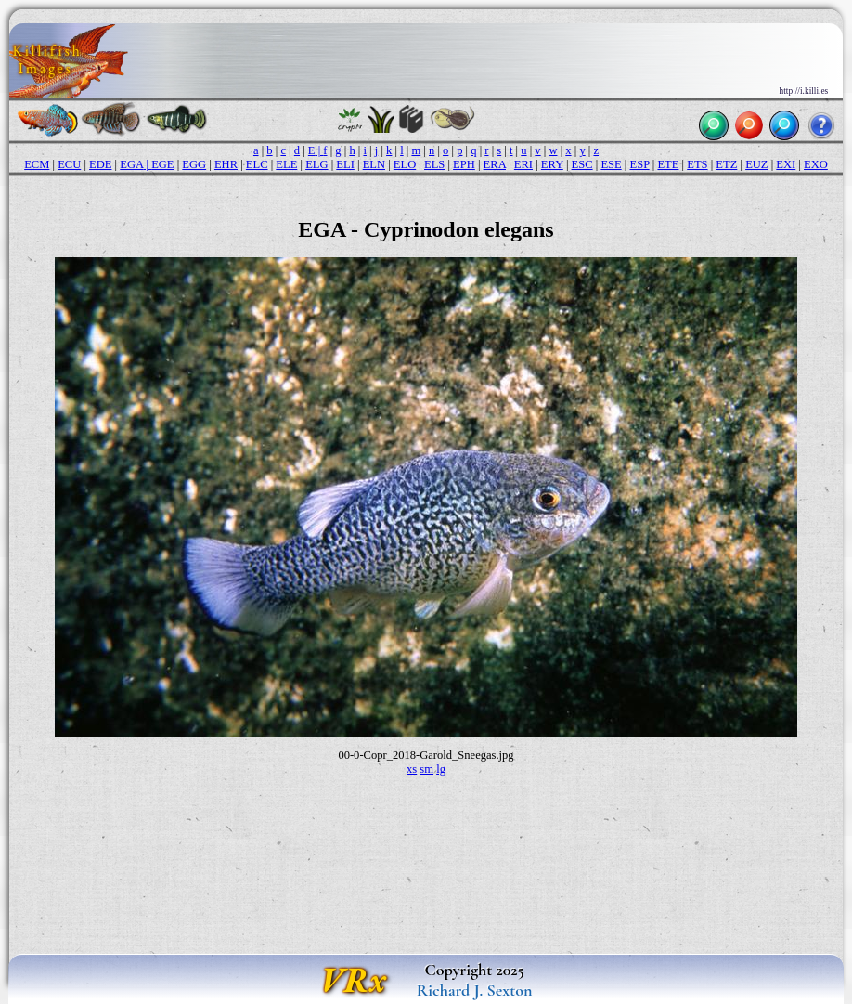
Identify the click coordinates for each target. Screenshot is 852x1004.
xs (412, 769)
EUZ (756, 164)
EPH (464, 164)
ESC (582, 164)
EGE (162, 164)
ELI (345, 164)
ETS (697, 164)
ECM (36, 164)
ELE (286, 164)
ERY (552, 164)
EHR (226, 164)
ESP (639, 164)
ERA (495, 164)
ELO (405, 164)
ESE (610, 164)
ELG (316, 164)
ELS (434, 164)
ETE (667, 164)
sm (426, 769)
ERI (523, 164)
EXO (816, 164)
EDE (100, 164)
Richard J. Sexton (475, 990)
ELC (257, 164)
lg (440, 769)
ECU (69, 164)
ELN (374, 164)
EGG (194, 164)
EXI (785, 164)
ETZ (726, 164)
